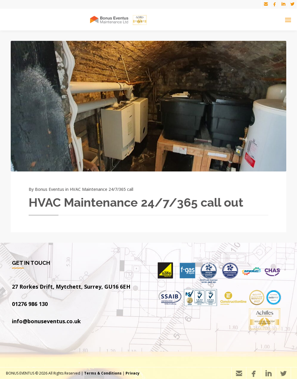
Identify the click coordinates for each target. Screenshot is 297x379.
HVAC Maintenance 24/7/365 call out (136, 202)
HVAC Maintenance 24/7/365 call (101, 189)
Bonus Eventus (49, 189)
